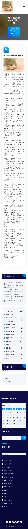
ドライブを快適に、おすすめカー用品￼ (13, 283)
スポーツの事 (9, 314)
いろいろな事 (9, 311)
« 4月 (4, 427)
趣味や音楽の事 (10, 351)
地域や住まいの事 (10, 324)
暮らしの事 (9, 338)
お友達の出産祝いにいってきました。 (13, 301)
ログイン (4, 443)
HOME (6, 378)
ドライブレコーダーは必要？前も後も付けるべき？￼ (13, 286)
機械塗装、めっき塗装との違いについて (13, 292)
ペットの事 (15, 31)
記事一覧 (12, 30)
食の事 (7, 358)
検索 (24, 438)
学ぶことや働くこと (11, 328)
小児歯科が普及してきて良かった (13, 295)
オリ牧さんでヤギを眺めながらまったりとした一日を (13, 297)
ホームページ (13, 28)
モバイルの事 (9, 321)
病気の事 (8, 341)
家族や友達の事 (10, 331)
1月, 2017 (6, 50)
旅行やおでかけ (10, 334)
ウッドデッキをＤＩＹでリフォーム (13, 289)
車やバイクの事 (10, 355)
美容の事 (8, 345)
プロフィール (7, 381)
